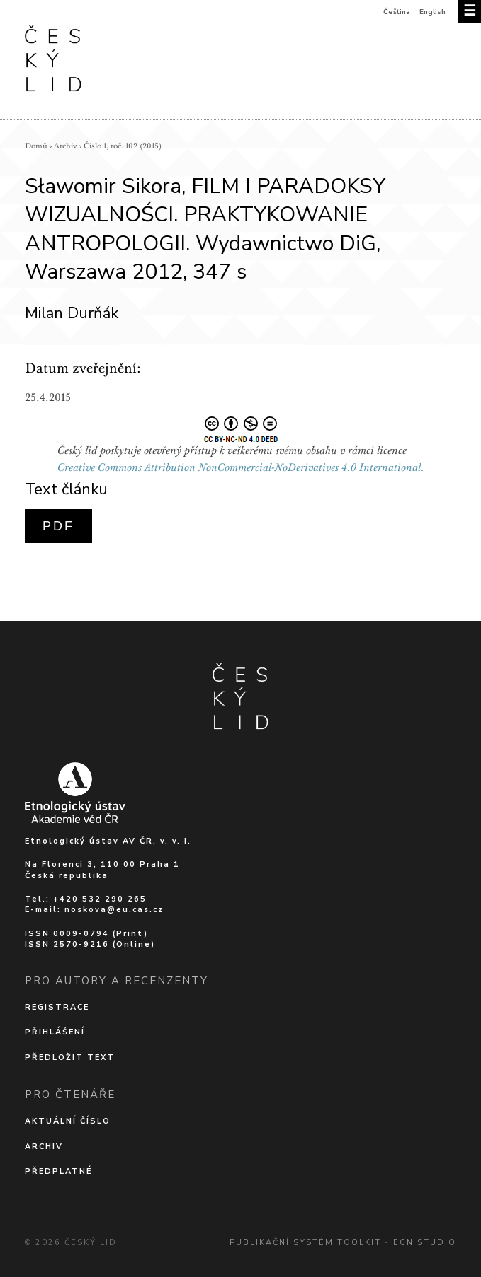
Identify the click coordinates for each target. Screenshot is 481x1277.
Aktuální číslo (68, 1121)
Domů (36, 146)
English (432, 12)
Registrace (57, 1007)
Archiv (65, 146)
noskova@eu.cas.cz (114, 909)
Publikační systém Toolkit (305, 1242)
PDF (58, 526)
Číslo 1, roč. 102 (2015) (123, 146)
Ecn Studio (424, 1242)
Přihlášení (55, 1032)
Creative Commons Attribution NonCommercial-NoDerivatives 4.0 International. (240, 467)
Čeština (396, 12)
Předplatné (58, 1171)
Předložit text (70, 1057)
